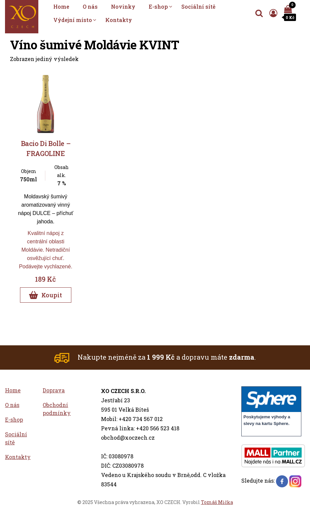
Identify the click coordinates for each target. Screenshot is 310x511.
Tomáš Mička (217, 502)
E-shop (158, 6)
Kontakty (118, 19)
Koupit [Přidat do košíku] (45, 295)
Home (61, 6)
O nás (90, 6)
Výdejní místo (72, 19)
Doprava (54, 390)
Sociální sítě (198, 6)
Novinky (123, 6)
